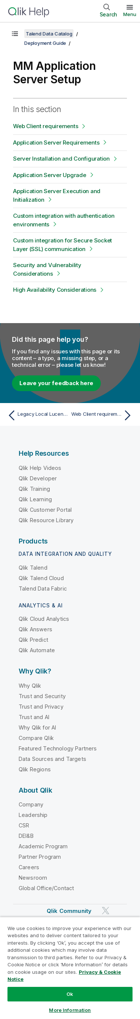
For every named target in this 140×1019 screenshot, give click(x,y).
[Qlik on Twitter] (105, 911)
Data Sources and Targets (52, 759)
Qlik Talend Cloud (41, 578)
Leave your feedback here (56, 383)
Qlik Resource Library (46, 520)
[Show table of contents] (15, 34)
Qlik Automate (37, 650)
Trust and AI (34, 717)
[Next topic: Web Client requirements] (102, 415)
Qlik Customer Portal (45, 510)
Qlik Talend (33, 567)
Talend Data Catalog (49, 34)
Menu (129, 14)
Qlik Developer (38, 478)
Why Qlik (30, 685)
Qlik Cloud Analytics (44, 619)
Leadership (33, 815)
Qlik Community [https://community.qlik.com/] (69, 910)
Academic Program (43, 846)
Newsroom (33, 877)
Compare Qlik (36, 738)
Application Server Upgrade (49, 175)
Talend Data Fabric (43, 588)
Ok (69, 994)
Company (31, 804)
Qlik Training (34, 489)
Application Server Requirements (56, 142)
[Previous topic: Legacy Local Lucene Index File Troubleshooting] (37, 415)
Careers (29, 867)
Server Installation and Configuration (61, 158)
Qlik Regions (35, 769)
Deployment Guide (45, 43)
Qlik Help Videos (40, 468)
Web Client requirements (45, 126)
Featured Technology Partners (58, 748)
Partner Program (40, 857)
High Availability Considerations (54, 289)
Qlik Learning (35, 499)
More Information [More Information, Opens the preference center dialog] (70, 1010)
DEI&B (26, 836)
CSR (24, 825)
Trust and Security (42, 696)
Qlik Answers (35, 629)
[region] (70, 968)
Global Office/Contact (46, 888)
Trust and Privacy (41, 706)
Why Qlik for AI (37, 727)
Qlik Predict (33, 640)
